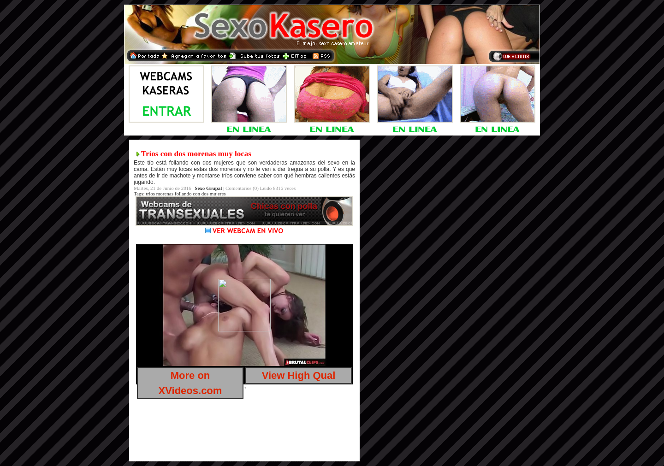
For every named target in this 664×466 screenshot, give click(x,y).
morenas (164, 193)
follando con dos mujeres (200, 193)
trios (150, 193)
